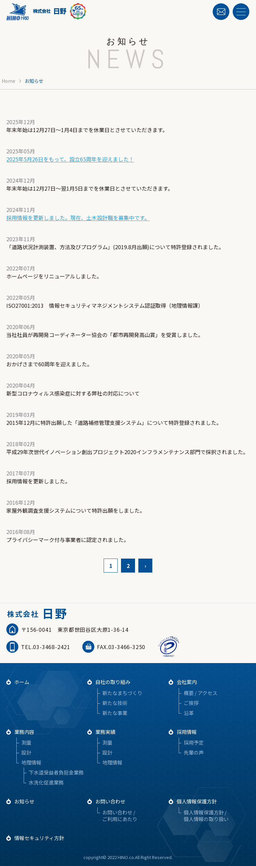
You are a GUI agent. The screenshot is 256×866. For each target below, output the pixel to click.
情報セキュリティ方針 (39, 837)
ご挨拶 (191, 702)
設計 (26, 752)
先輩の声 (194, 752)
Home (8, 81)
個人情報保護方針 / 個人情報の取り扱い (206, 815)
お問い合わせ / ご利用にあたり (119, 815)
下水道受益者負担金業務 (56, 772)
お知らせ (24, 801)
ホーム (21, 681)
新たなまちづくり (122, 692)
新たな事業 (114, 712)
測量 (26, 742)
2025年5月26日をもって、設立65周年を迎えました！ (70, 159)
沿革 (189, 712)
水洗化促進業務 (46, 782)
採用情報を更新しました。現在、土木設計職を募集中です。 (78, 218)
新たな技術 (114, 702)
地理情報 (31, 762)
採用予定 (194, 742)
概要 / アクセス (200, 692)
